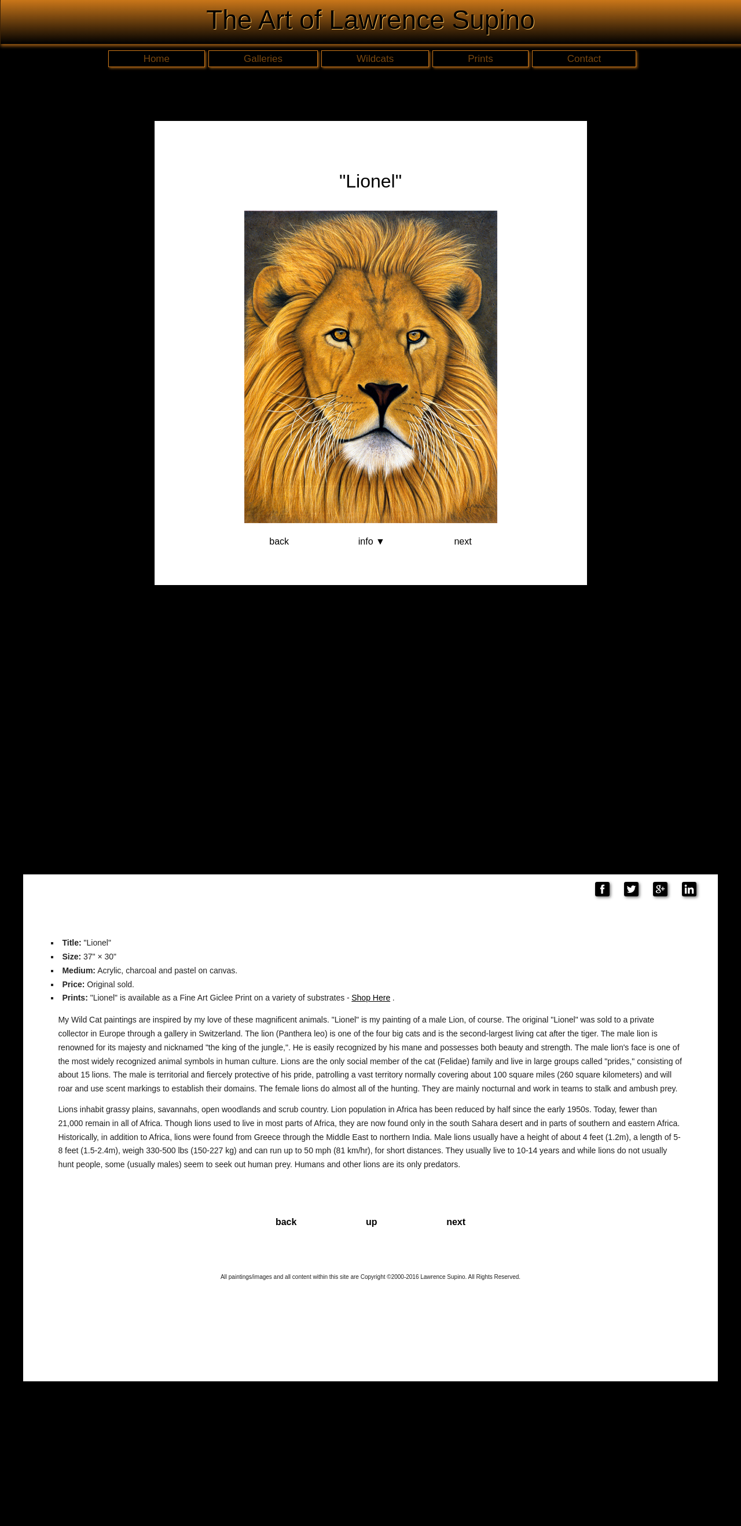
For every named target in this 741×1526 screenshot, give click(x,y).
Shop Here (370, 997)
